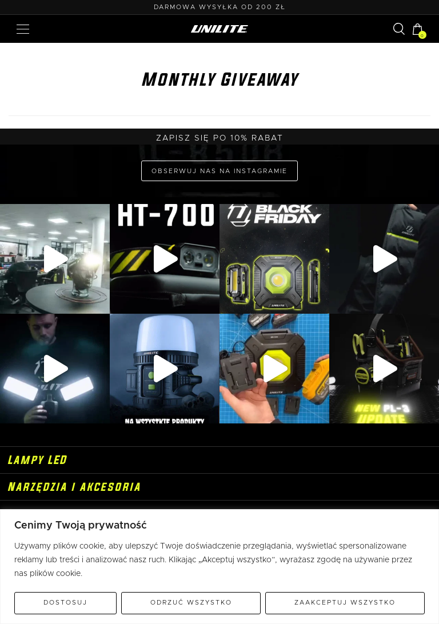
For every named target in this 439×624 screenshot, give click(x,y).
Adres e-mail (219, 329)
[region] (219, 566)
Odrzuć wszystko (191, 602)
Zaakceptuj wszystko (345, 602)
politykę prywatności (246, 417)
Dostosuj (65, 602)
